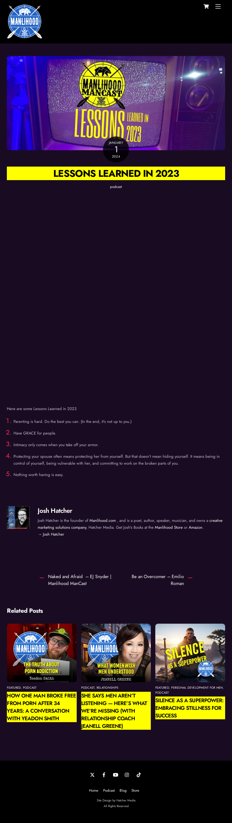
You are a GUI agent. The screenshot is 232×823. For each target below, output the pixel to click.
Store (135, 790)
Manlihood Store (169, 527)
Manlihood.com (102, 520)
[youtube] (115, 774)
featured (14, 687)
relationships (107, 687)
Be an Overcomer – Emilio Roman (158, 580)
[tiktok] (138, 774)
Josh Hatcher (55, 510)
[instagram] (127, 774)
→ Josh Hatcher (51, 534)
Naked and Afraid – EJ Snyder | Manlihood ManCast (79, 580)
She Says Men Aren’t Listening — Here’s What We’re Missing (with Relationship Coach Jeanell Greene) (114, 711)
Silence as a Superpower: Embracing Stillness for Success (189, 708)
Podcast (109, 790)
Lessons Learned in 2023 (116, 173)
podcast (116, 186)
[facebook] (104, 774)
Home (93, 790)
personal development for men (197, 687)
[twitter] (92, 774)
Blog (123, 790)
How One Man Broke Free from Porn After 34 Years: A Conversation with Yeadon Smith (41, 707)
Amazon (195, 527)
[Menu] (218, 6)
